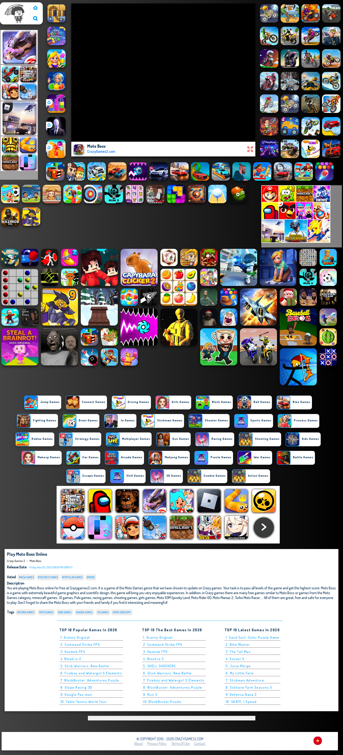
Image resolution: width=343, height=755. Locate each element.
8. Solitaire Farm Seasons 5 (249, 687)
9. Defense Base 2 (241, 694)
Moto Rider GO (201, 597)
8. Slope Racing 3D (76, 687)
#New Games (26, 577)
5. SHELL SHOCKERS (159, 666)
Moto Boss (35, 561)
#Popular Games (72, 577)
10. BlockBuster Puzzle (162, 701)
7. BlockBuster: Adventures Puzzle (90, 680)
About (138, 743)
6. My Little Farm (240, 673)
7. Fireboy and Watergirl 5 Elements (174, 680)
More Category (122, 612)
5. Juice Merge (238, 666)
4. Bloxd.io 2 (71, 659)
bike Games (65, 612)
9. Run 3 (150, 694)
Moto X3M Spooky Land (173, 597)
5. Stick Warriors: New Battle (85, 666)
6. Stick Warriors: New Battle (167, 673)
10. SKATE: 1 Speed (241, 701)
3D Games (103, 612)
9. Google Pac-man (76, 694)
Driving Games (26, 612)
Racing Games (84, 612)
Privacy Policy (157, 743)
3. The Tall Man (238, 651)
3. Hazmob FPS (73, 651)
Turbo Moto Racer (247, 597)
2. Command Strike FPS (80, 644)
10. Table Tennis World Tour (84, 701)
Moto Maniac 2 (223, 597)
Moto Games (46, 612)
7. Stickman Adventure (245, 680)
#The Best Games (48, 577)
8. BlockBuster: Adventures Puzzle (172, 687)
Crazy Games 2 (12, 5)
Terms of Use (180, 743)
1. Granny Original (75, 637)
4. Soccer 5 (235, 659)
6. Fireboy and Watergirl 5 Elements (91, 673)
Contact (199, 743)
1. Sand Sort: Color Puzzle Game (253, 637)
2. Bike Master (238, 644)
